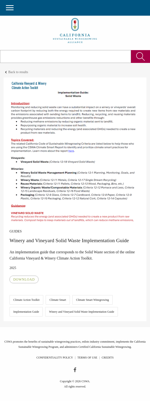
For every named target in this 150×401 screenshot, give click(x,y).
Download (24, 279)
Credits (108, 357)
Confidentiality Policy (54, 357)
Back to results (18, 72)
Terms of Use (87, 357)
